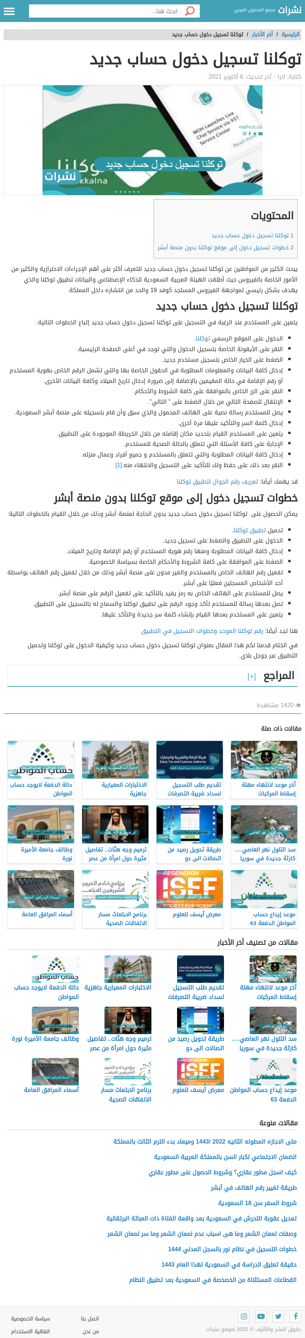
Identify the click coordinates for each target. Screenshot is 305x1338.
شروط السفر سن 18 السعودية (257, 1203)
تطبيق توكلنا (250, 530)
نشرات (289, 10)
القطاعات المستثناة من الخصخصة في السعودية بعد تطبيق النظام (213, 1280)
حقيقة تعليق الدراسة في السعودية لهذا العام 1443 (229, 1264)
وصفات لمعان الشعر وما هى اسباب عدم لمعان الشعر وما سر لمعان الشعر (202, 1234)
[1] (118, 465)
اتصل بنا (90, 1318)
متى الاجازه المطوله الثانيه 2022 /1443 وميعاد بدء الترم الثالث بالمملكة (205, 1141)
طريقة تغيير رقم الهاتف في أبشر (254, 1187)
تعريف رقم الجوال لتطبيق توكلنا (217, 481)
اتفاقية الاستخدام (30, 1331)
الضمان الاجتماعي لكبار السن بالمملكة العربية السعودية (225, 1157)
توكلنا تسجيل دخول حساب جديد (253, 235)
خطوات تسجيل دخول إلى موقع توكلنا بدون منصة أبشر (226, 247)
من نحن (90, 1331)
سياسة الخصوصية (30, 1318)
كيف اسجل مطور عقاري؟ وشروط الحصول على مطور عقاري (222, 1172)
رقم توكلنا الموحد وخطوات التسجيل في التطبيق (202, 631)
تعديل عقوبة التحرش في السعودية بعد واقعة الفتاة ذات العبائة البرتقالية (201, 1218)
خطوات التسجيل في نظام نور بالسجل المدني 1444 (232, 1249)
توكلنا (204, 338)
